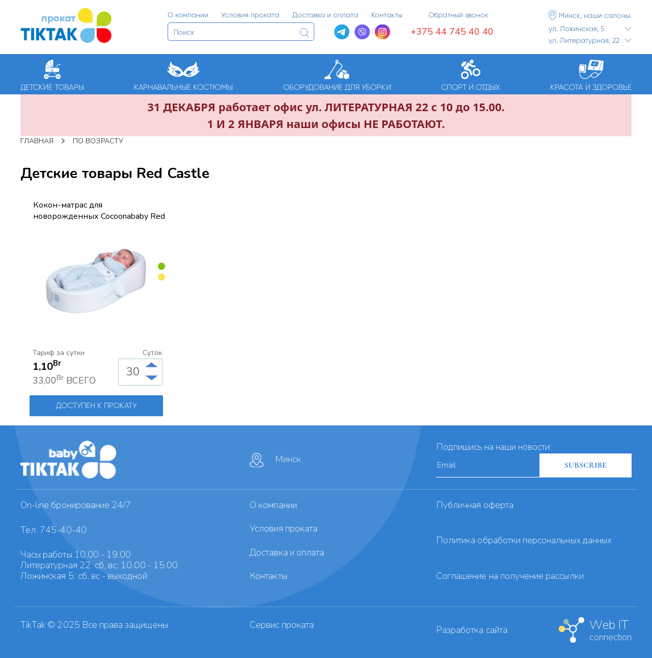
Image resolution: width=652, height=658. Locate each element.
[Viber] (362, 32)
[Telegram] (341, 32)
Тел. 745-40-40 (53, 530)
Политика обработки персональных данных (524, 540)
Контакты (268, 576)
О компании (273, 505)
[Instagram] (382, 32)
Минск (275, 460)
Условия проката (283, 528)
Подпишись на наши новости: (494, 447)
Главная (36, 141)
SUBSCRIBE (585, 465)
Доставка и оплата (287, 552)
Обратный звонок (458, 15)
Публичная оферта (474, 505)
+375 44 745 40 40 (452, 32)
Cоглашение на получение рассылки (510, 576)
